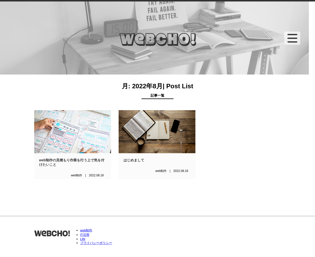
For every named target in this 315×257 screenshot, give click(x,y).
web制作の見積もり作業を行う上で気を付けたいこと (71, 162)
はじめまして (134, 160)
